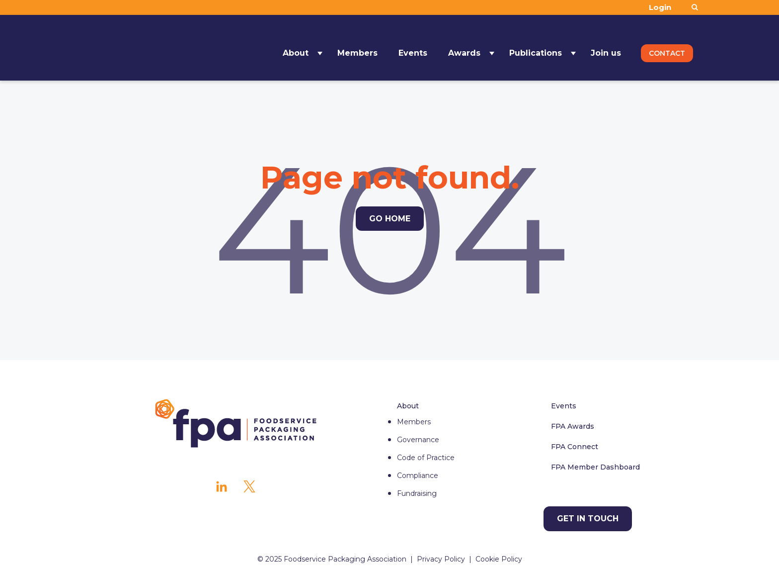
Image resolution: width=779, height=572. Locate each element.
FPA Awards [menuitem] (572, 426)
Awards (464, 47)
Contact (667, 47)
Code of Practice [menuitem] (426, 457)
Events (412, 47)
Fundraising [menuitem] (417, 493)
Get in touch (588, 518)
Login (660, 7)
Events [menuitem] (563, 405)
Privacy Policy (441, 559)
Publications (535, 47)
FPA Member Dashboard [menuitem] (595, 467)
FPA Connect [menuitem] (574, 446)
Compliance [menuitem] (417, 475)
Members (357, 47)
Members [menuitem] (414, 421)
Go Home (389, 218)
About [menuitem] (408, 405)
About (296, 47)
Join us (606, 47)
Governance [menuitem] (418, 439)
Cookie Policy (498, 559)
